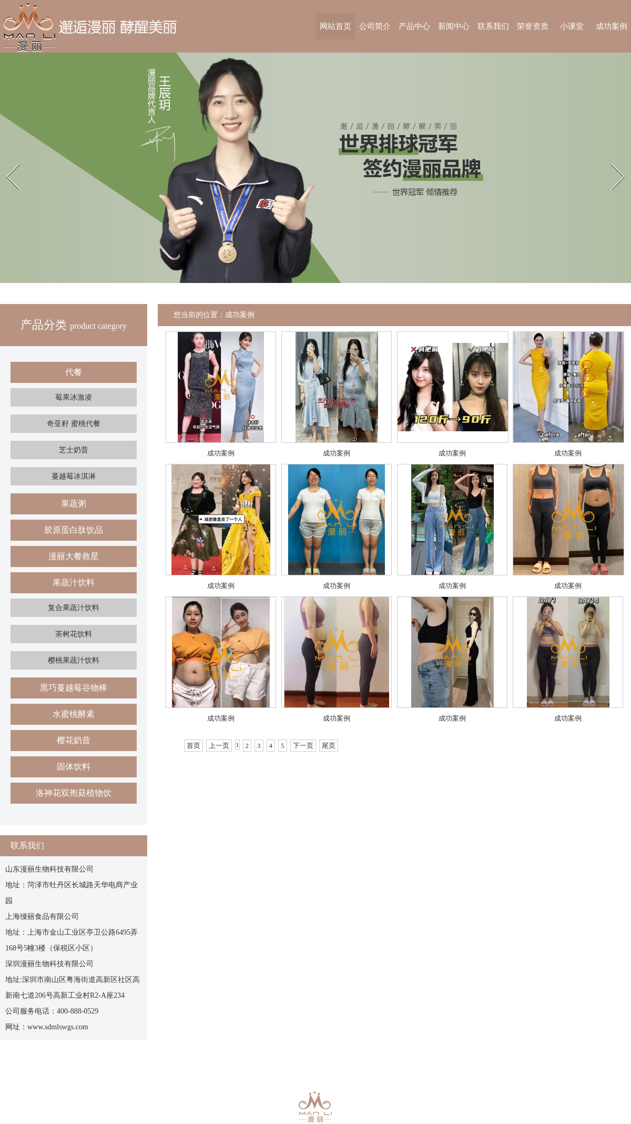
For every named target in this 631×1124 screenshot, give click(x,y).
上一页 (219, 746)
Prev (6, 162)
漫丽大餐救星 (73, 556)
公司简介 (375, 26)
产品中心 (414, 26)
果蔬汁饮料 (74, 582)
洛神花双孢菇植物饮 (73, 792)
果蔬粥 (73, 503)
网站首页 (335, 26)
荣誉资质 (532, 26)
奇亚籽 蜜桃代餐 (73, 424)
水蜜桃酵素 (74, 714)
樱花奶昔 (73, 740)
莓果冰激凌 (73, 397)
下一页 (303, 746)
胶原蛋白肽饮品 (73, 529)
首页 (193, 746)
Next (611, 162)
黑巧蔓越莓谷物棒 (73, 687)
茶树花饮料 (73, 634)
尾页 (328, 746)
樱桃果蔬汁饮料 (73, 660)
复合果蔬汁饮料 (73, 608)
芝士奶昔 (73, 450)
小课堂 (572, 26)
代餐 (73, 372)
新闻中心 (454, 26)
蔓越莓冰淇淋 (74, 476)
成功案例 (611, 26)
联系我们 (493, 26)
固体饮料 (73, 766)
